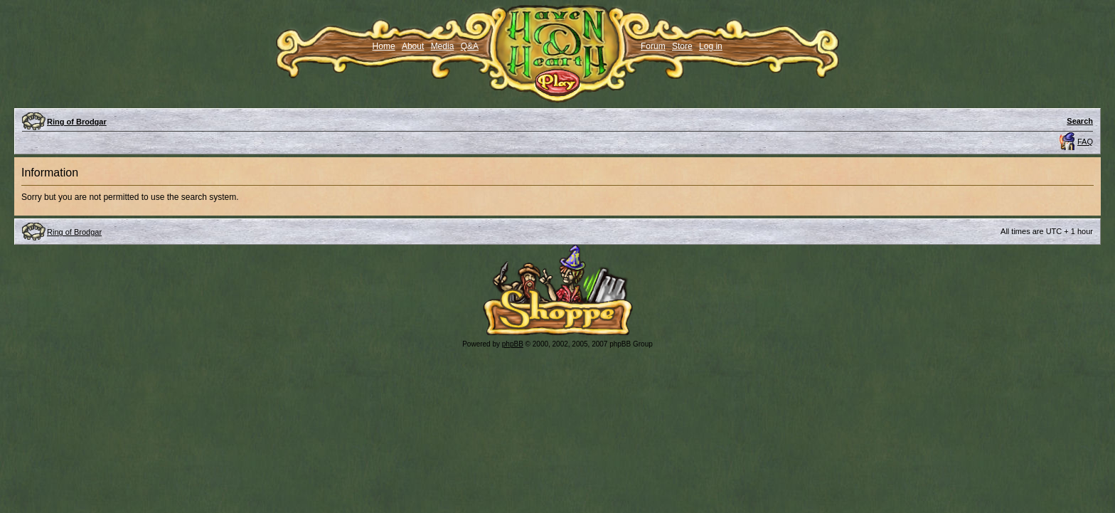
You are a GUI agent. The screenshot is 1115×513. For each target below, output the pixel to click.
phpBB (512, 344)
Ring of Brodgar (77, 121)
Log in (710, 46)
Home (384, 46)
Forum (653, 46)
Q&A (470, 46)
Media (442, 46)
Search (1080, 121)
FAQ (1085, 141)
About (413, 46)
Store (682, 46)
